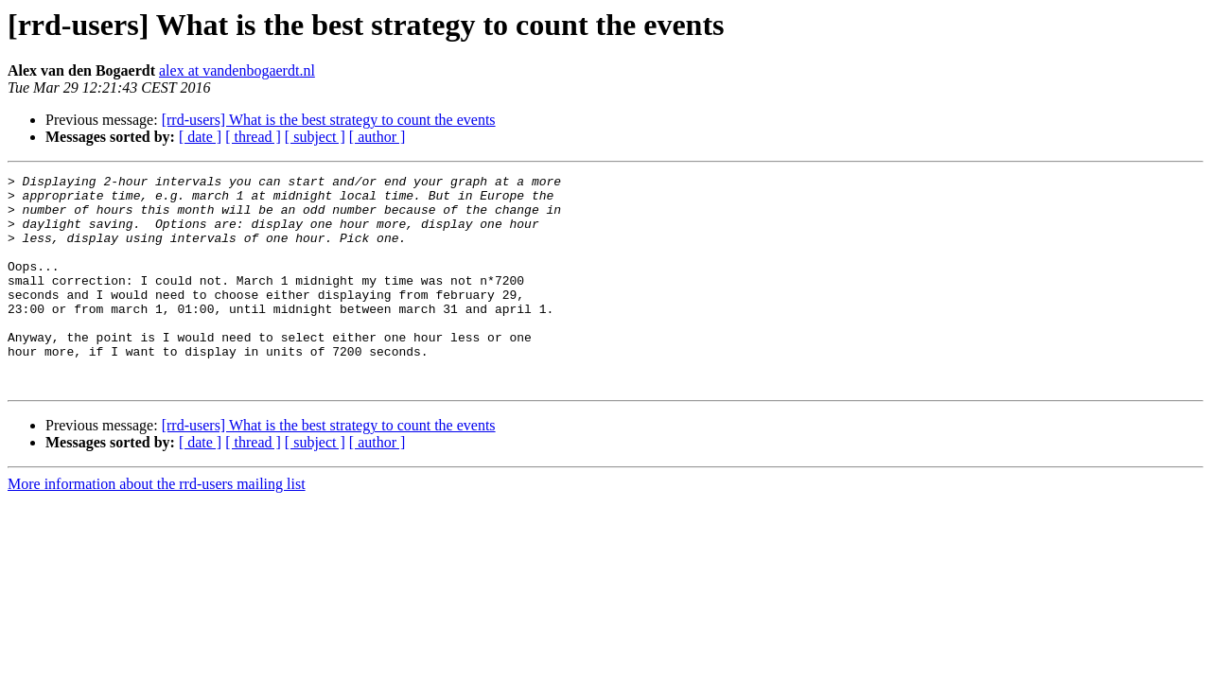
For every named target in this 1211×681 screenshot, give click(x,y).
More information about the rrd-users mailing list (157, 526)
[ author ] (377, 137)
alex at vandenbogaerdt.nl (237, 70)
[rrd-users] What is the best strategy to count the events (329, 120)
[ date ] (200, 137)
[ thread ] (253, 137)
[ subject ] (315, 137)
